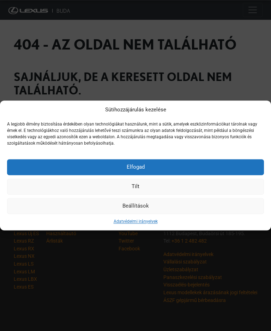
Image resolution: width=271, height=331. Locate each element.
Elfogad (136, 167)
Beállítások (135, 206)
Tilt (135, 186)
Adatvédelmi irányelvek (136, 221)
